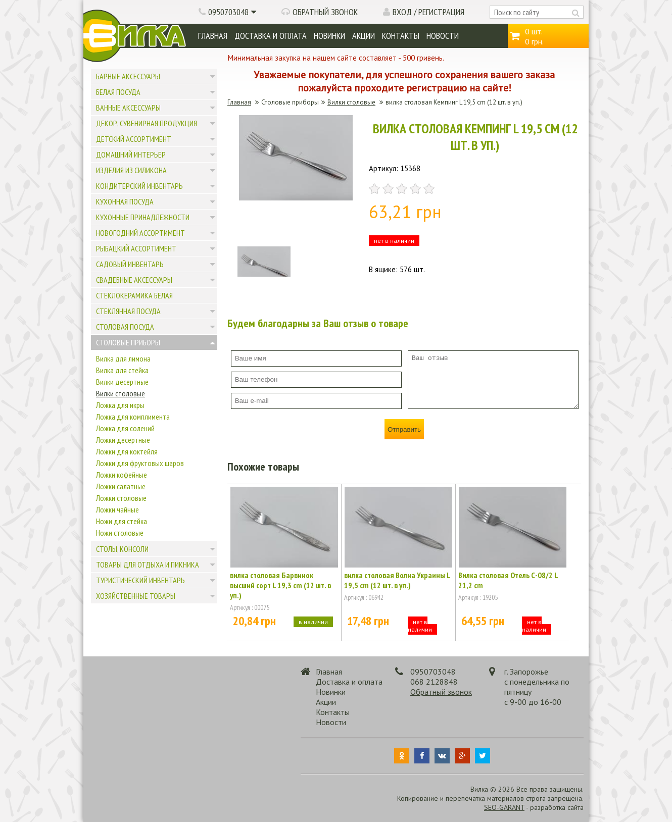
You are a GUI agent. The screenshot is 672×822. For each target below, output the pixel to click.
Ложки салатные (121, 486)
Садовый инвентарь (130, 264)
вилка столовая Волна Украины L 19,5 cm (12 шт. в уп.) (397, 580)
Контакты (400, 35)
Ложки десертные (123, 440)
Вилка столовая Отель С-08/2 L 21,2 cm (508, 580)
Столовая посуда (125, 327)
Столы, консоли (122, 549)
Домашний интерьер (131, 154)
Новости (442, 35)
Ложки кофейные (121, 475)
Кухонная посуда (125, 201)
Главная (212, 35)
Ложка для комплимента (133, 417)
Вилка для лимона (123, 358)
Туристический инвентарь (140, 580)
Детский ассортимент (133, 139)
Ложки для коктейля (127, 451)
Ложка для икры (120, 405)
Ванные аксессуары (128, 107)
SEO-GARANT (504, 807)
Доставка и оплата (270, 35)
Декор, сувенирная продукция (146, 123)
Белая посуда (118, 92)
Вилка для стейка (122, 370)
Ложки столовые (121, 498)
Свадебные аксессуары (134, 280)
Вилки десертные (122, 382)
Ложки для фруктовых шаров (140, 463)
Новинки (329, 35)
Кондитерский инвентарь (139, 186)
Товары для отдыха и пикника (147, 564)
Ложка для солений (125, 428)
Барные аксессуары (128, 76)
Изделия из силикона (131, 170)
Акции (363, 35)
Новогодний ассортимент (140, 233)
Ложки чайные (117, 509)
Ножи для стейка (121, 521)
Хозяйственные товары (135, 596)
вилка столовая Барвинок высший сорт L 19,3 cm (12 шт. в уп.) (280, 585)
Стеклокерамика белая (134, 295)
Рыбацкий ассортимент (136, 248)
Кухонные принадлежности (142, 217)
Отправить (404, 429)
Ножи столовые (119, 533)
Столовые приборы (128, 342)
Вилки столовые (120, 393)
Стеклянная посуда (128, 311)
